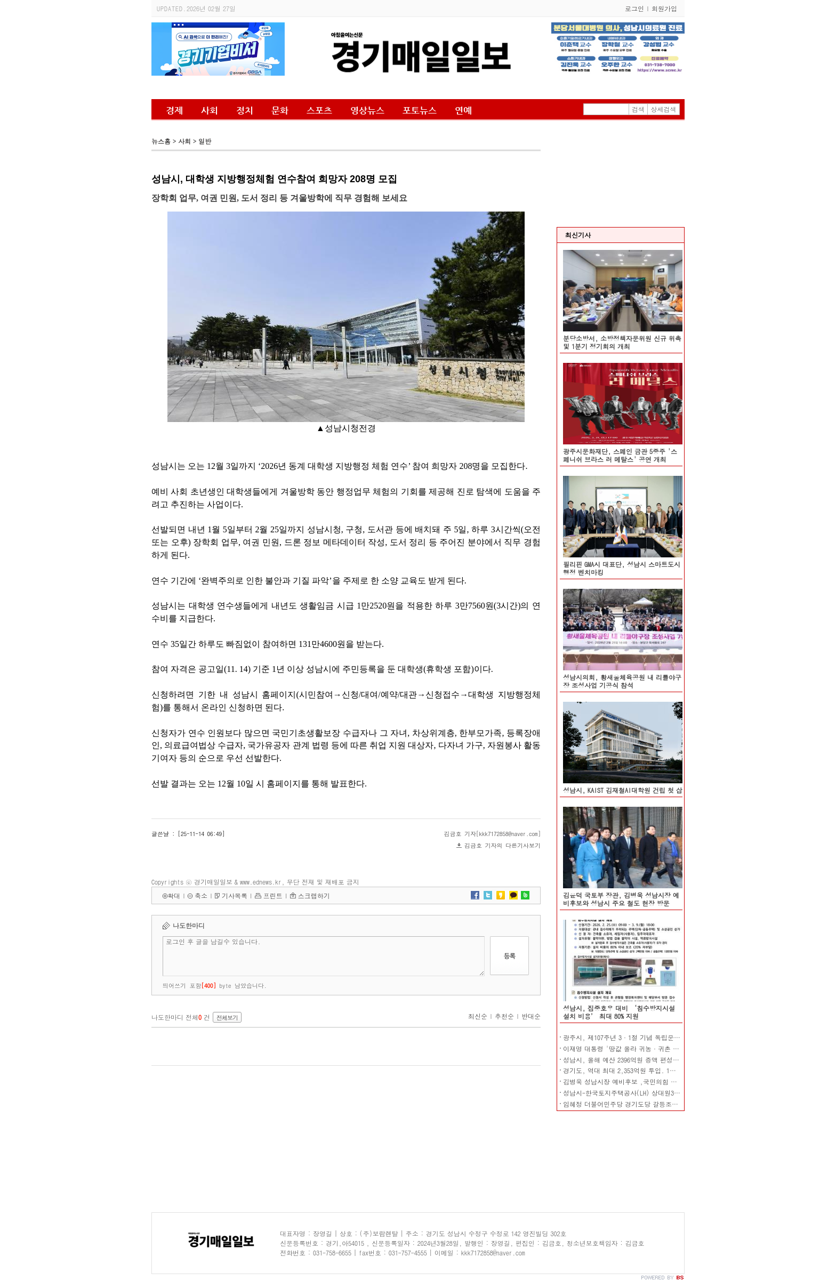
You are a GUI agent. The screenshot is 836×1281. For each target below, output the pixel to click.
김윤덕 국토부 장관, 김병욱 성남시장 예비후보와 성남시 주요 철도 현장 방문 (621, 898)
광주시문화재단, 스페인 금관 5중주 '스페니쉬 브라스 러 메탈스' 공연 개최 (620, 455)
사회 (209, 110)
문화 (279, 110)
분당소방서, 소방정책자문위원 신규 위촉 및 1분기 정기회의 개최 (622, 342)
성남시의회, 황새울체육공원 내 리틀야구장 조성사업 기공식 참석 (622, 681)
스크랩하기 (314, 895)
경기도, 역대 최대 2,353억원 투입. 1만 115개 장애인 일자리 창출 (657, 1070)
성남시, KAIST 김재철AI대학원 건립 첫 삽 (622, 789)
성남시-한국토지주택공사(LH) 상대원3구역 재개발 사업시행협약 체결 (663, 1092)
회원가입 (664, 8)
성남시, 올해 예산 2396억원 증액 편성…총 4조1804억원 (643, 1059)
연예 (463, 110)
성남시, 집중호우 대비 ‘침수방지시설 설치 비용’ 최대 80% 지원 (619, 1011)
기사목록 (234, 895)
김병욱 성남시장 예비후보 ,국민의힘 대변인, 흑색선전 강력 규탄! (658, 1081)
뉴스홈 (161, 140)
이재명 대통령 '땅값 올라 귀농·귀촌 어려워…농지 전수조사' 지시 (660, 1048)
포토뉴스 (420, 110)
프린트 (273, 895)
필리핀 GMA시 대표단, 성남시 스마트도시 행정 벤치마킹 (621, 568)
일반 (204, 140)
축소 (201, 895)
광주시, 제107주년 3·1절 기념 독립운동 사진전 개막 (640, 1037)
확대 (173, 895)
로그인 (634, 8)
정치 (244, 110)
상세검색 (664, 108)
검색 (638, 108)
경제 (174, 110)
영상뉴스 (367, 110)
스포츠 (319, 110)
